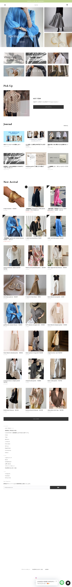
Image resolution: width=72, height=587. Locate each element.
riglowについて (8, 457)
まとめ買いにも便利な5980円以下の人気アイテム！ (36, 145)
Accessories (8, 450)
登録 (58, 487)
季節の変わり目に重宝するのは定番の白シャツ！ (58, 145)
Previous (3, 27)
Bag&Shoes (8, 448)
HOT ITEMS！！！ (9, 428)
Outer (6, 435)
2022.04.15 (50, 169)
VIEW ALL (66, 125)
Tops (6, 437)
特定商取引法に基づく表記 (11, 468)
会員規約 (47, 569)
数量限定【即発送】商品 (10, 430)
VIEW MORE (36, 418)
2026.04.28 (6, 146)
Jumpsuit (7, 441)
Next (68, 27)
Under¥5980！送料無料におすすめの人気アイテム (17, 432)
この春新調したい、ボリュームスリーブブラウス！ (58, 167)
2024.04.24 (28, 147)
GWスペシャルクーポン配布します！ (12, 144)
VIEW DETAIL (48, 107)
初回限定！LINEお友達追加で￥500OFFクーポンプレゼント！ (13, 167)
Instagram (7, 473)
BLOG (6, 459)
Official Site (8, 477)
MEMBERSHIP (8, 461)
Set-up (6, 446)
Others (6, 452)
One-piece (7, 443)
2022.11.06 (50, 147)
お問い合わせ (8, 463)
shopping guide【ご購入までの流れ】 (35, 166)
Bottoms (7, 439)
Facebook (7, 475)
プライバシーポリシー (10, 465)
